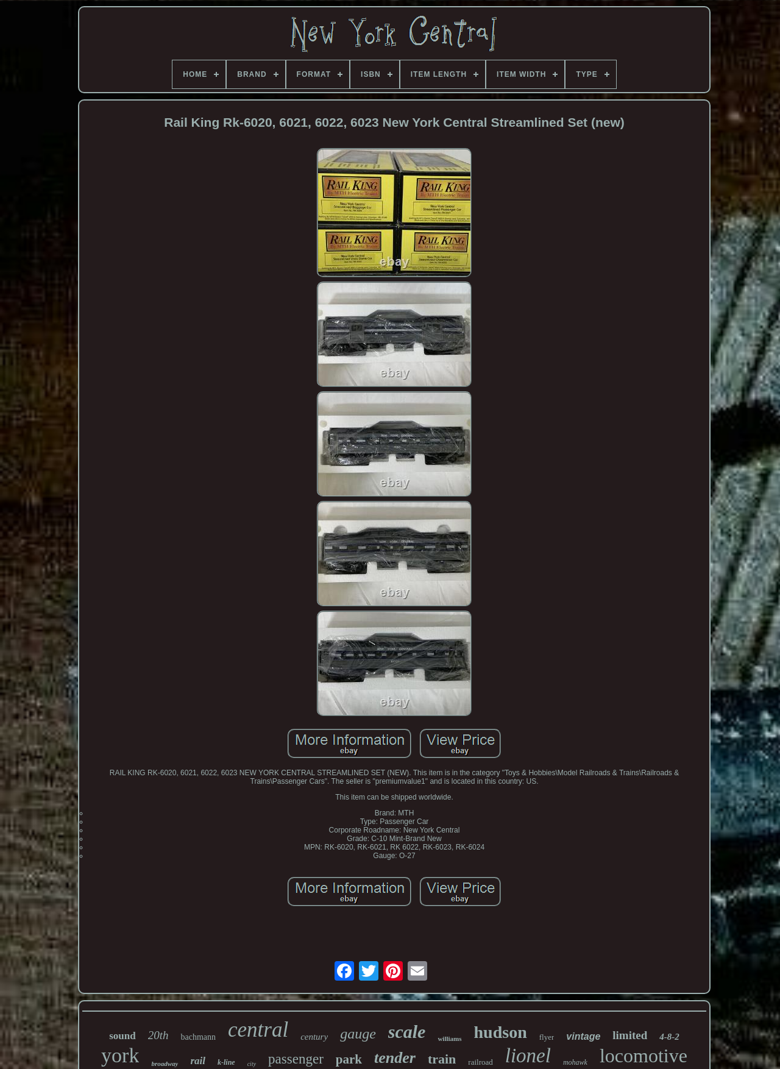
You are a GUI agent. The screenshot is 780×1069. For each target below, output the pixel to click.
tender (395, 1058)
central (258, 1030)
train (442, 1059)
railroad (480, 1062)
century (314, 1037)
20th (158, 1035)
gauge (358, 1034)
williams (449, 1038)
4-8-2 (669, 1037)
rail (197, 1061)
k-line (226, 1062)
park (349, 1059)
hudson (500, 1032)
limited (629, 1035)
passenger (296, 1059)
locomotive (643, 1056)
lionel (528, 1056)
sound (122, 1036)
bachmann (198, 1037)
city (251, 1063)
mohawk (575, 1062)
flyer (547, 1037)
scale (407, 1031)
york (120, 1055)
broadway (164, 1063)
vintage (583, 1036)
